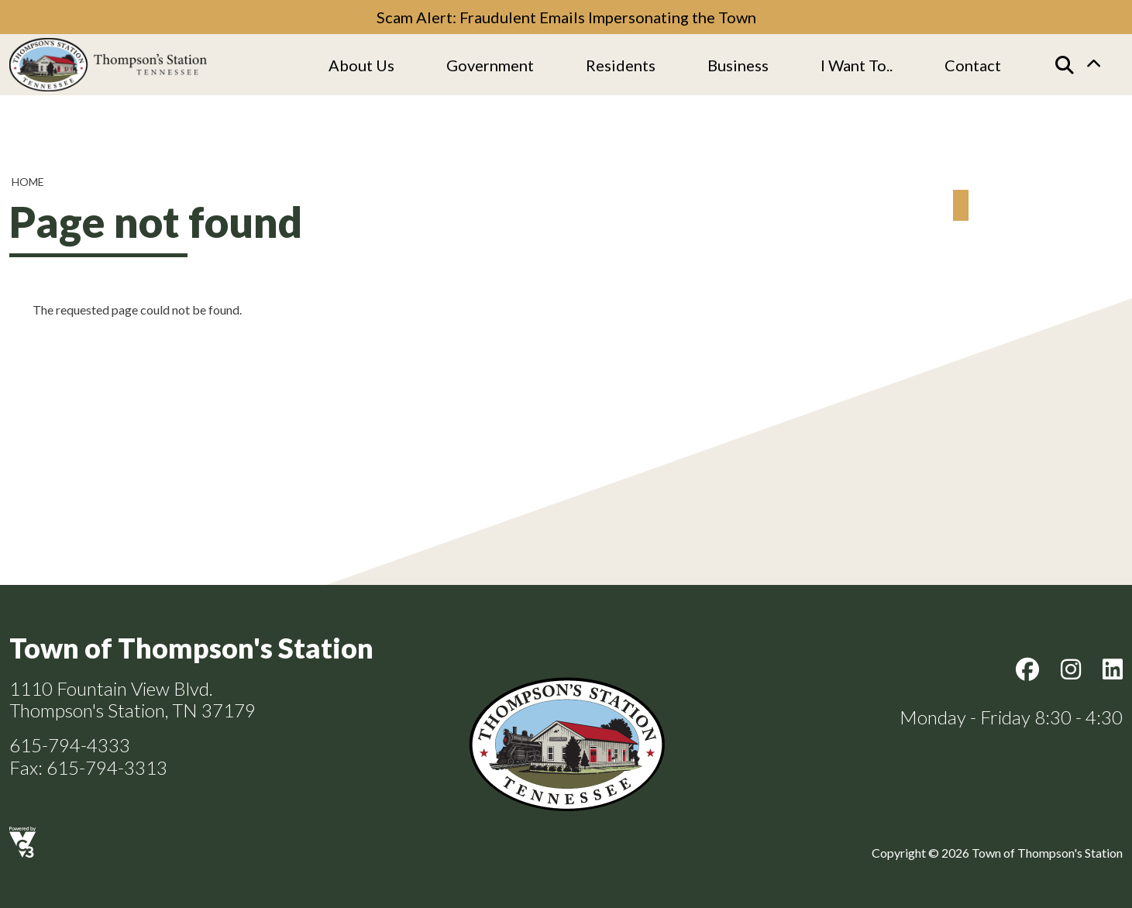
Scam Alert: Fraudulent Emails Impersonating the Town (566, 17)
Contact (972, 65)
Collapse (1093, 65)
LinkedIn (1113, 669)
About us (361, 65)
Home (28, 181)
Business (738, 65)
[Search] (1064, 65)
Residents (620, 65)
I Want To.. (857, 65)
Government (490, 65)
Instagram (1071, 669)
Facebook (1027, 669)
